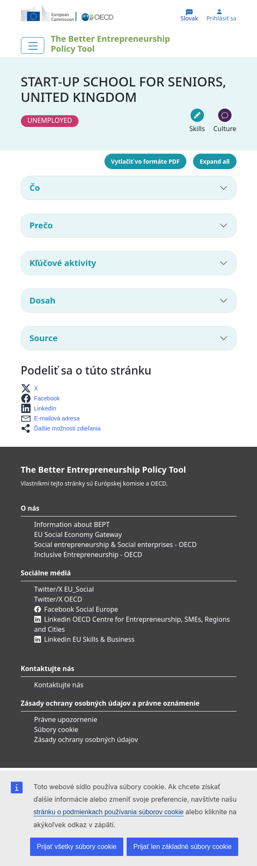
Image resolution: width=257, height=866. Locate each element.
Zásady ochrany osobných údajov (86, 739)
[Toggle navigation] (32, 45)
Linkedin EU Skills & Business (89, 639)
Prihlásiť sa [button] (221, 18)
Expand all (214, 161)
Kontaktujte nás (59, 684)
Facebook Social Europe (81, 609)
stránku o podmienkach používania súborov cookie (108, 811)
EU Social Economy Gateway (78, 534)
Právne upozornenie (65, 719)
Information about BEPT (72, 524)
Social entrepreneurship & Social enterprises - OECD (115, 544)
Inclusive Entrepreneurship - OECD (88, 554)
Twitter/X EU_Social (64, 589)
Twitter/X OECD (58, 599)
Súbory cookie (56, 729)
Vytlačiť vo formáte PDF (145, 161)
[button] (32, 388)
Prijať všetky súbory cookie (77, 846)
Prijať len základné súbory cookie (182, 846)
